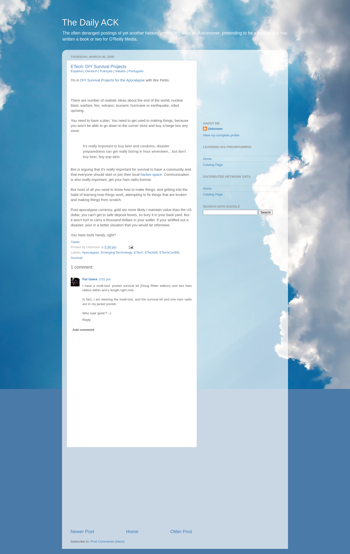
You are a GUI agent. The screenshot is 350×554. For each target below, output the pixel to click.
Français (106, 71)
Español (77, 71)
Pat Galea (89, 279)
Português (136, 71)
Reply (86, 320)
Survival (76, 258)
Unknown (215, 129)
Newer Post (82, 531)
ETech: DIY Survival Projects (98, 66)
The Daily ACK (90, 22)
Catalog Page (213, 165)
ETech (138, 252)
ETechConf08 (169, 252)
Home (132, 531)
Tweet (75, 242)
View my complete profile (221, 135)
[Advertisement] (131, 488)
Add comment (83, 330)
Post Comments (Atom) (108, 541)
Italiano (120, 71)
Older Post (181, 531)
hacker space (151, 174)
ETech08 (151, 252)
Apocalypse (90, 252)
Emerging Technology (116, 252)
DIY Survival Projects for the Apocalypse (112, 80)
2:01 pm (105, 279)
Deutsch (91, 71)
